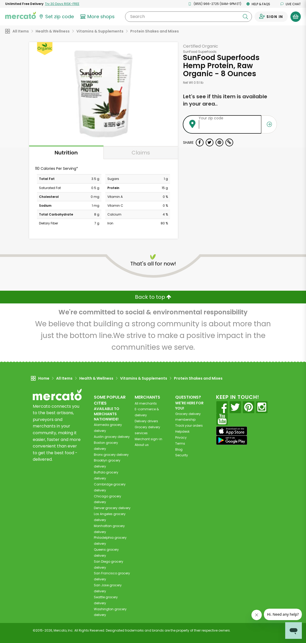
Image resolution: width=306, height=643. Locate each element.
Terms (180, 443)
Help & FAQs (258, 4)
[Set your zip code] (56, 16)
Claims (141, 152)
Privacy (181, 437)
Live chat (291, 4)
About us (142, 445)
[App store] (231, 431)
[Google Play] (231, 440)
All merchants (146, 403)
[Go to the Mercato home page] (20, 15)
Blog (179, 449)
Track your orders (189, 425)
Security (181, 455)
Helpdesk (182, 431)
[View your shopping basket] (295, 16)
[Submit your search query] (245, 16)
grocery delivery (112, 436)
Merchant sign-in (148, 439)
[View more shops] (98, 16)
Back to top (153, 297)
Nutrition (66, 152)
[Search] (188, 16)
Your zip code (211, 118)
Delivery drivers (146, 421)
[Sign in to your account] (271, 16)
